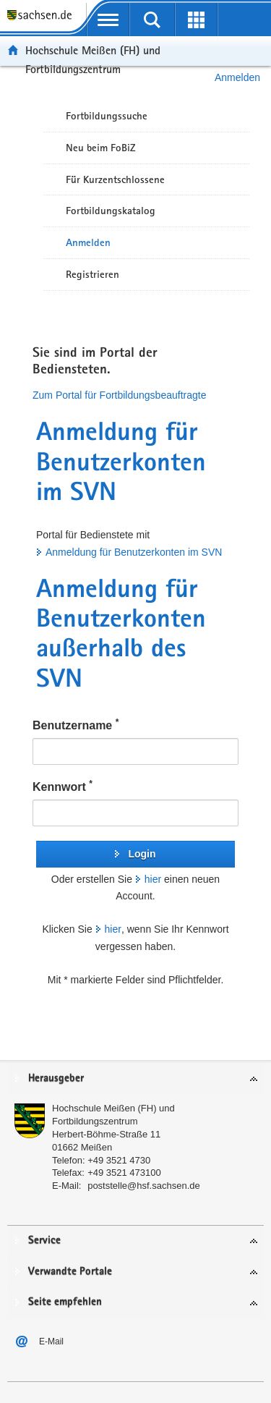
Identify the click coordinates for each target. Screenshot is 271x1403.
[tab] (135, 1079)
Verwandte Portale (70, 1271)
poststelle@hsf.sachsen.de (143, 1185)
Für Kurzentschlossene (115, 179)
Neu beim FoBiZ (101, 147)
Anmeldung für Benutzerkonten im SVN (134, 552)
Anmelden (88, 242)
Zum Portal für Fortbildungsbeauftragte (119, 395)
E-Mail (51, 1341)
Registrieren (92, 274)
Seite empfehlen (65, 1302)
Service (44, 1240)
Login (141, 854)
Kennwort (63, 786)
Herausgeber (56, 1078)
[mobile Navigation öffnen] (108, 19)
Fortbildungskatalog (110, 210)
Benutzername (76, 724)
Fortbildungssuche (106, 115)
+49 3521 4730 (118, 1160)
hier (153, 879)
